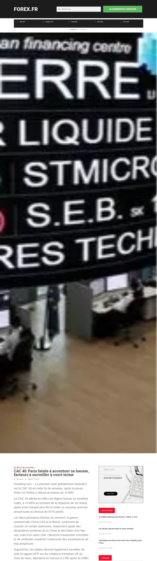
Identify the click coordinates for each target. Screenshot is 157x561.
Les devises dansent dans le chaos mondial (116, 528)
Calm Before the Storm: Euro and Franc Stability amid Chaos (120, 541)
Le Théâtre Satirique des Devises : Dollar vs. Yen (118, 516)
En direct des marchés (24, 467)
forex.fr (26, 9)
